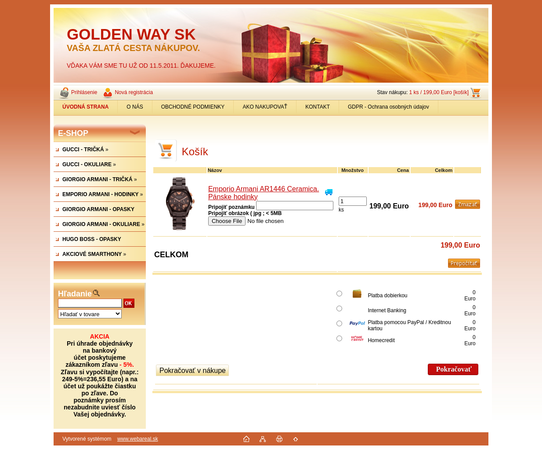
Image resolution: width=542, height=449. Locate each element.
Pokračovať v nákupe (192, 370)
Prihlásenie (84, 92)
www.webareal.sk (137, 439)
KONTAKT (317, 107)
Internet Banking (387, 310)
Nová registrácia (134, 92)
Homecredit (381, 340)
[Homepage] (86, 106)
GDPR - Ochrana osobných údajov (388, 107)
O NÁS (134, 107)
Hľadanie (75, 293)
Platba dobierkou (387, 295)
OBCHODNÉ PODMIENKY (193, 107)
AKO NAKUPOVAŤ (264, 107)
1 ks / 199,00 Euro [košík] (439, 92)
